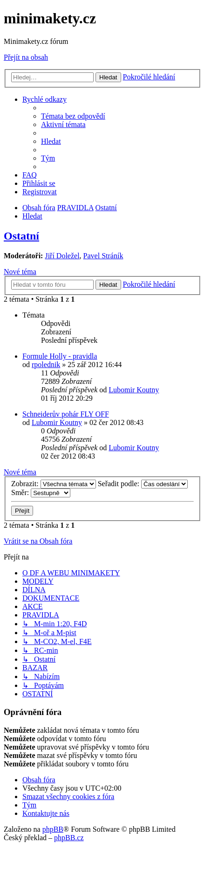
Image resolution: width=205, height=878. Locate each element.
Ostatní (21, 236)
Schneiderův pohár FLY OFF (65, 414)
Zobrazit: (53, 484)
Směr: (40, 492)
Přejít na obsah (26, 57)
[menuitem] (73, 116)
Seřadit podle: (143, 484)
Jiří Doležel (62, 256)
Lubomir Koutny (134, 390)
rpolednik (46, 364)
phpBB (52, 829)
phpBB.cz (69, 838)
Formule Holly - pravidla (59, 356)
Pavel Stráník (103, 256)
